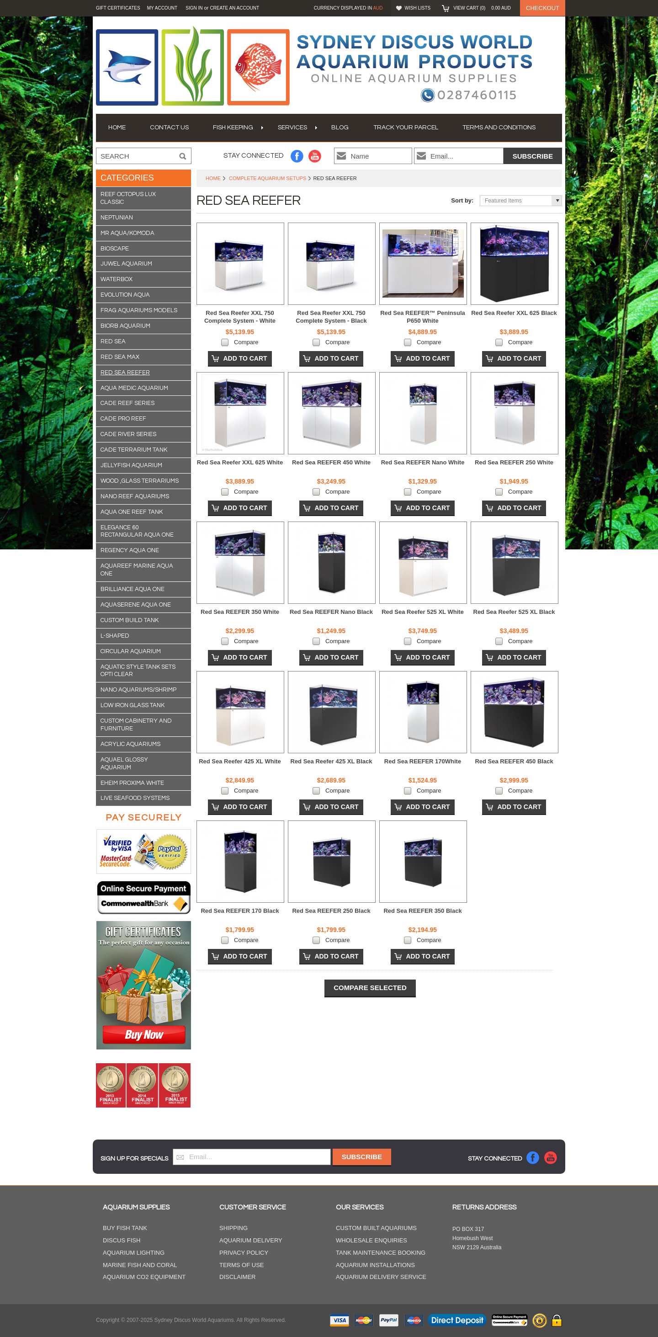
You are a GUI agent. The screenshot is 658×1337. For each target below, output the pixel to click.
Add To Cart (245, 358)
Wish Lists (418, 8)
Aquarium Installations (375, 1265)
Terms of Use (241, 1265)
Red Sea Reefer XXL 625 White (240, 462)
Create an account (234, 8)
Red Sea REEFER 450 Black (514, 761)
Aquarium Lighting (133, 1252)
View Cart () (482, 8)
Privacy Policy (243, 1252)
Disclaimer (237, 1276)
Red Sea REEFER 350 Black (422, 910)
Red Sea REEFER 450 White (331, 462)
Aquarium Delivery (250, 1240)
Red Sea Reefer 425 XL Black (331, 761)
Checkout (542, 8)
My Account (162, 8)
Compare (246, 342)
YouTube (315, 156)
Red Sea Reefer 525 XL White (423, 611)
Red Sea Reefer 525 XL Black (514, 611)
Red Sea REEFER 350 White (240, 611)
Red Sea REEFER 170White (422, 761)
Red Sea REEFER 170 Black (240, 910)
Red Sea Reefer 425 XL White (240, 761)
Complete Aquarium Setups (267, 178)
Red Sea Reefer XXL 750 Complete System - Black (331, 316)
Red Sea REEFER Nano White (423, 462)
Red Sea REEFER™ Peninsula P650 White (422, 316)
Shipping (233, 1228)
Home (213, 178)
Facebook (297, 156)
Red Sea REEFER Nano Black (331, 611)
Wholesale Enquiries (371, 1240)
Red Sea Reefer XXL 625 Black (514, 312)
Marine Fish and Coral (140, 1265)
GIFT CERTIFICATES (118, 8)
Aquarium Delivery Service (381, 1276)
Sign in (194, 8)
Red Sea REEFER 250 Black (331, 910)
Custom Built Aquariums (376, 1228)
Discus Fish (121, 1240)
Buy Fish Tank (125, 1228)
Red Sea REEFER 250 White (514, 462)
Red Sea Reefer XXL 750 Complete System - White (240, 316)
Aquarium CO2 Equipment (144, 1276)
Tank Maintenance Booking (380, 1252)
